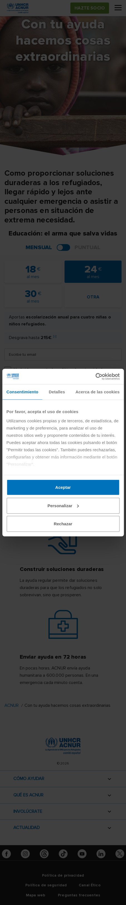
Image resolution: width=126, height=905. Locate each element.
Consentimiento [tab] (22, 391)
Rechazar (63, 523)
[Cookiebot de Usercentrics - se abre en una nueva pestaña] (95, 376)
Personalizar (63, 505)
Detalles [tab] (57, 391)
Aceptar (63, 487)
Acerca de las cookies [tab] (97, 391)
